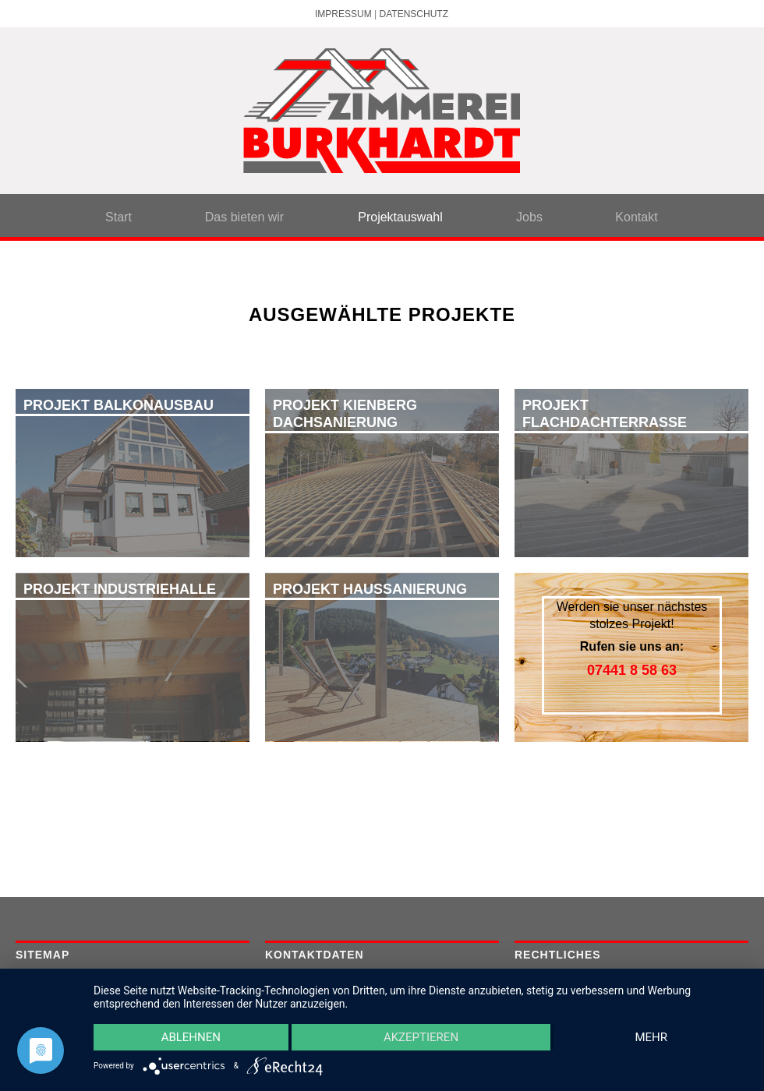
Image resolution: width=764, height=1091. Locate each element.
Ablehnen (191, 1037)
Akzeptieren (421, 1037)
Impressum (343, 14)
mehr (651, 1037)
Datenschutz (414, 14)
